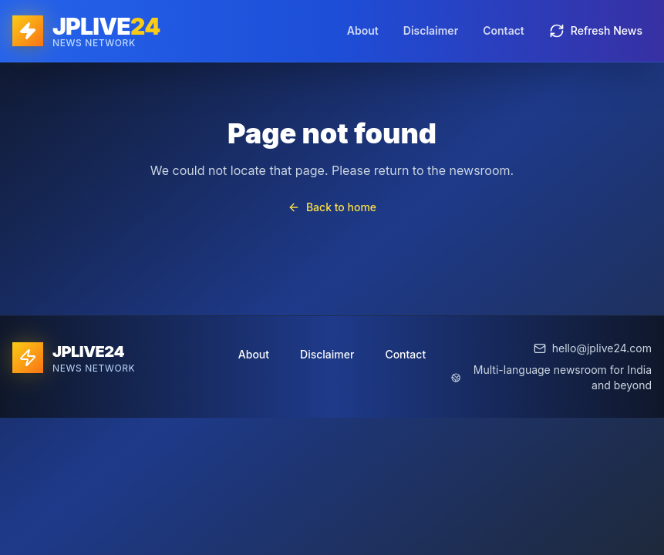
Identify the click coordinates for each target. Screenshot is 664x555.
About (363, 30)
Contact (503, 30)
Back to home (332, 207)
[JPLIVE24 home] (86, 30)
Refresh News (595, 31)
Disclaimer (430, 30)
